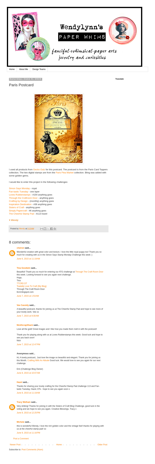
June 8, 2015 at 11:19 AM (28, 393)
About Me (23, 69)
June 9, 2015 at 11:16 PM (28, 433)
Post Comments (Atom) (32, 449)
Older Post (102, 444)
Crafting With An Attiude (38, 360)
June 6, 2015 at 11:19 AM (28, 259)
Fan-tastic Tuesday (18, 191)
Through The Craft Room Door (89, 272)
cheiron (20, 248)
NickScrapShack (25, 325)
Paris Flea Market (65, 172)
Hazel (19, 382)
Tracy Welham (23, 402)
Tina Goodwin (23, 268)
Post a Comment (21, 438)
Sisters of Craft (16, 207)
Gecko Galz (39, 169)
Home (12, 69)
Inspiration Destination (20, 204)
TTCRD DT (22, 283)
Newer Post (15, 444)
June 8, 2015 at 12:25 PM (28, 413)
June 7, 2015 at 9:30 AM (28, 316)
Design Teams (38, 69)
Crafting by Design (18, 201)
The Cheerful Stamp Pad (21, 213)
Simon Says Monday (19, 188)
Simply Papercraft (18, 210)
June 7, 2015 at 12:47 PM (28, 344)
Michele (20, 422)
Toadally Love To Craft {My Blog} (31, 286)
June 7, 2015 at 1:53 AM (28, 296)
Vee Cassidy (23, 305)
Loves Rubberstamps (19, 194)
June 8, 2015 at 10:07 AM (28, 373)
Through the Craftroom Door (23, 198)
